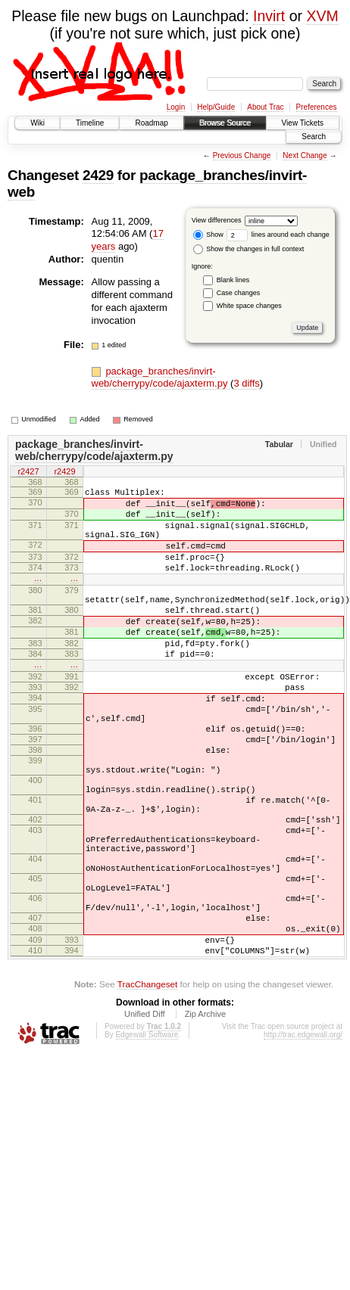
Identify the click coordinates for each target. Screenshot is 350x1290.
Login (176, 107)
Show (208, 234)
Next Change (305, 155)
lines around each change (278, 234)
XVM (322, 16)
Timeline (90, 123)
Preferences (316, 107)
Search (314, 136)
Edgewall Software (146, 1139)
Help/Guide (216, 107)
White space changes (249, 305)
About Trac (265, 107)
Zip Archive (205, 1118)
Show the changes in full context (249, 249)
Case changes (239, 293)
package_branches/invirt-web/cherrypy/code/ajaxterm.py (161, 377)
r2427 (28, 472)
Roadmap (151, 123)
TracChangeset (147, 1088)
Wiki (37, 123)
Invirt (269, 16)
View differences (217, 220)
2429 (98, 175)
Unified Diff (144, 1118)
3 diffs (246, 383)
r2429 (64, 472)
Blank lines (233, 280)
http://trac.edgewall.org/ (303, 1139)
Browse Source (225, 123)
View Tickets (302, 123)
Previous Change (242, 155)
